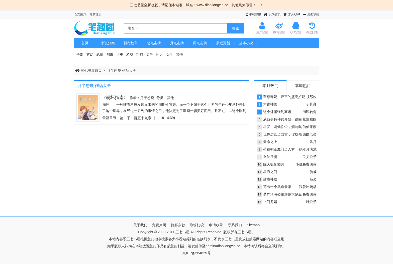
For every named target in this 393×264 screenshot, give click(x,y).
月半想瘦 (147, 98)
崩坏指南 (115, 97)
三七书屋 (182, 232)
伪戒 (313, 172)
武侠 (99, 54)
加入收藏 (294, 14)
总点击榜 (154, 43)
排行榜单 (131, 43)
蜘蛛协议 (197, 225)
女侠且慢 (270, 157)
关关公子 (310, 157)
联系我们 (235, 225)
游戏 (129, 54)
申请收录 (216, 225)
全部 (79, 54)
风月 (313, 142)
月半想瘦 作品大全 (121, 70)
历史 (119, 54)
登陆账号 (81, 14)
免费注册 (95, 14)
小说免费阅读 (306, 164)
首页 (84, 43)
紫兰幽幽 (310, 119)
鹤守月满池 (308, 149)
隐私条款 (178, 225)
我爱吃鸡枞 (308, 187)
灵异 (149, 54)
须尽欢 (311, 97)
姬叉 (313, 179)
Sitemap (253, 225)
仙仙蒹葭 (310, 127)
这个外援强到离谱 (277, 112)
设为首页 (275, 14)
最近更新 (223, 43)
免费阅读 (310, 194)
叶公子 (311, 202)
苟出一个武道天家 (277, 187)
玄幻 (89, 54)
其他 (179, 54)
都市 (109, 54)
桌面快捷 (313, 14)
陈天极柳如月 (273, 164)
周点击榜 (200, 43)
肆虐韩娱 (270, 179)
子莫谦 (311, 104)
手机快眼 (255, 14)
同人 (159, 54)
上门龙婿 (270, 202)
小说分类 (108, 43)
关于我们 (140, 225)
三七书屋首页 (88, 70)
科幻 (139, 54)
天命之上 (270, 142)
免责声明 (159, 225)
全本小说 (246, 43)
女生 (169, 54)
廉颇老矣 (310, 134)
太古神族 (270, 104)
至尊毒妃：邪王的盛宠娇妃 (284, 97)
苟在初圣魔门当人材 (279, 149)
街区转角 (310, 112)
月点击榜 (177, 43)
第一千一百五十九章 (135, 118)
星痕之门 (270, 172)
